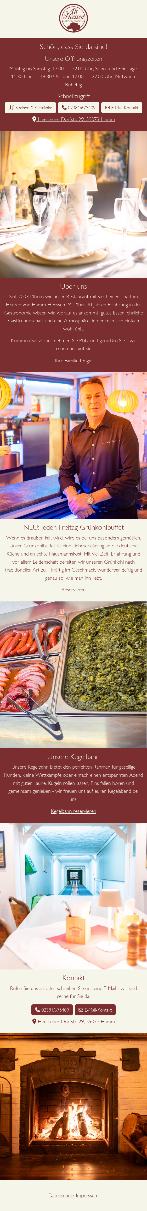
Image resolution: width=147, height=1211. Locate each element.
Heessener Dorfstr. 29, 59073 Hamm (73, 119)
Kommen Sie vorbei (31, 340)
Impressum (87, 1195)
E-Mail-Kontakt (121, 108)
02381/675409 (79, 108)
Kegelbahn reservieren (73, 811)
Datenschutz (61, 1195)
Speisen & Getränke (30, 108)
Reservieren (74, 589)
